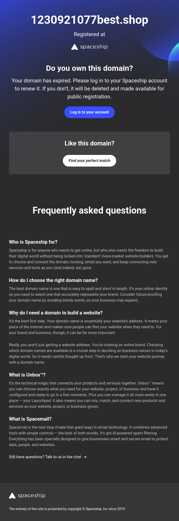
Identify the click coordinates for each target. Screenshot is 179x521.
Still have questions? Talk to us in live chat (48, 457)
